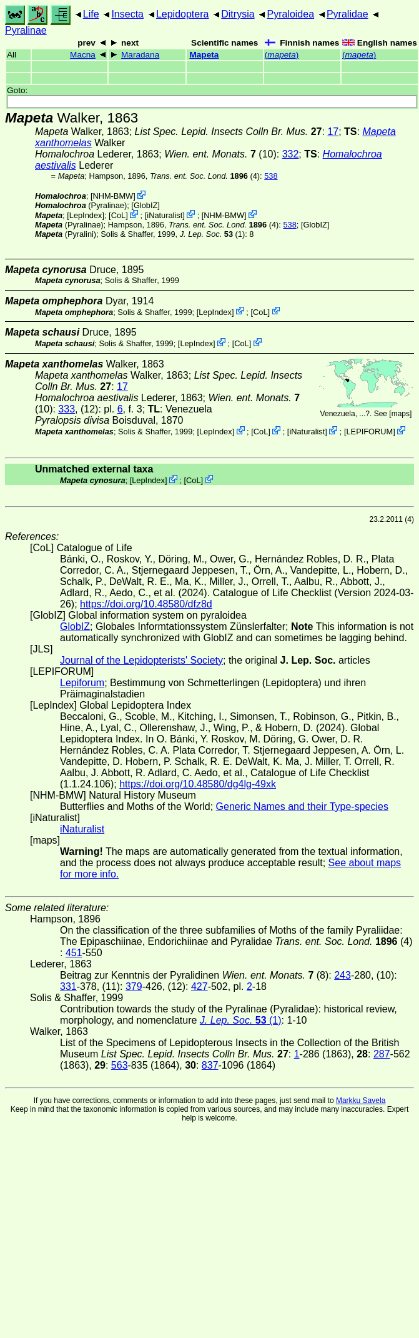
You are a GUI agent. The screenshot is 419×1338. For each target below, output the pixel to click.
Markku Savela (360, 1100)
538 (270, 176)
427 (199, 986)
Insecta (127, 14)
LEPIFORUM (369, 431)
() (281, 54)
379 (134, 986)
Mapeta (204, 54)
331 (68, 986)
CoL (118, 215)
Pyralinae (26, 30)
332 (290, 154)
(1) (212, 234)
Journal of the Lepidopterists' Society (141, 660)
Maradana (140, 54)
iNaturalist (164, 215)
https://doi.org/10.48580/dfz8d (146, 604)
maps (401, 413)
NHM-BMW (112, 196)
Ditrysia (237, 14)
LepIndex (85, 215)
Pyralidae (347, 14)
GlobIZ (145, 205)
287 (381, 1054)
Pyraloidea (290, 14)
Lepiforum (82, 682)
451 (74, 952)
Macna (83, 54)
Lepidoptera (182, 14)
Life (91, 14)
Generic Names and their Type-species (302, 806)
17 (332, 131)
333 (66, 409)
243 (342, 975)
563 (119, 1065)
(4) (205, 176)
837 (210, 1065)
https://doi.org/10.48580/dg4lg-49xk (197, 784)
